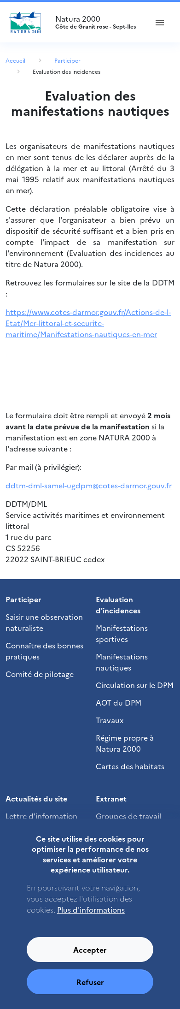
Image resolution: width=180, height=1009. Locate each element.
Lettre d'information (41, 816)
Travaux (109, 720)
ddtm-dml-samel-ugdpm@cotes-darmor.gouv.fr (89, 485)
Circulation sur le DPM (135, 685)
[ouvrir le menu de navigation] (160, 22)
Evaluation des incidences (66, 71)
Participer (67, 60)
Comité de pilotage (40, 674)
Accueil (15, 60)
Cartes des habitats (130, 766)
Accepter (90, 959)
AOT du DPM (118, 702)
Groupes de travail (128, 816)
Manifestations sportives (122, 633)
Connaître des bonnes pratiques (44, 650)
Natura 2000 (97, 22)
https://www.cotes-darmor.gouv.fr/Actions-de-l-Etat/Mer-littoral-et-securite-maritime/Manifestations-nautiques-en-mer (88, 323)
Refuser (90, 991)
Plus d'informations (91, 919)
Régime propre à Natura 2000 (125, 743)
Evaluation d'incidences (118, 604)
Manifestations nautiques (122, 661)
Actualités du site (36, 798)
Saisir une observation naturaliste (44, 622)
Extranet (111, 798)
